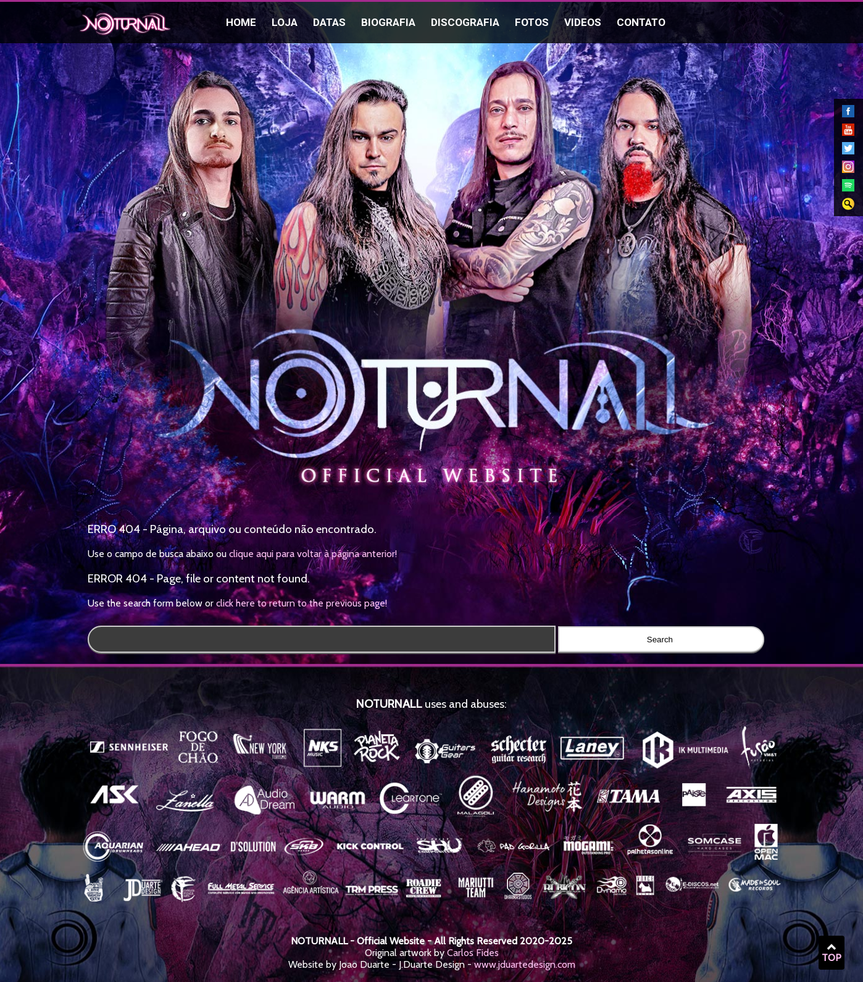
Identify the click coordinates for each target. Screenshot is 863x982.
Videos (582, 22)
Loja (285, 22)
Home (241, 22)
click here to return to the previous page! (301, 603)
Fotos (532, 22)
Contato (641, 22)
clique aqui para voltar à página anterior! (313, 554)
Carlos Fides (473, 953)
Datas (329, 22)
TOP (831, 952)
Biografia (388, 22)
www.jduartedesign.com (524, 964)
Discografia (465, 22)
